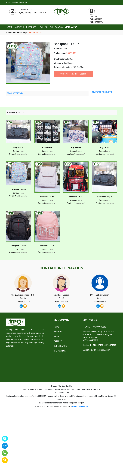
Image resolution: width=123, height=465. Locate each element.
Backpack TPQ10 (47, 246)
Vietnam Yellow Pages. (80, 406)
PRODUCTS (31, 27)
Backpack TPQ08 (104, 197)
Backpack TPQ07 (76, 197)
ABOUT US (19, 27)
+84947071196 (61, 302)
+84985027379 (23, 302)
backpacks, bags (19, 32)
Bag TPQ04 (105, 147)
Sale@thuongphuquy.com (99, 350)
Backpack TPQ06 (47, 197)
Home (8, 32)
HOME (9, 27)
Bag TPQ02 (47, 147)
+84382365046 (99, 302)
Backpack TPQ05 (18, 189)
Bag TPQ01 (18, 147)
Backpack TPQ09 (18, 246)
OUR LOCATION (56, 27)
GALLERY (44, 27)
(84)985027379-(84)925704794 (103, 345)
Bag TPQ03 (76, 147)
